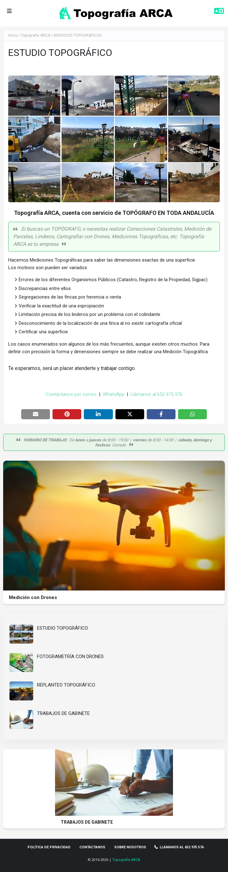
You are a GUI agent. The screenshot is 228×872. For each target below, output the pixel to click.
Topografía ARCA (126, 860)
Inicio (13, 35)
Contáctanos (92, 847)
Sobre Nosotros (130, 847)
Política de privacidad (49, 847)
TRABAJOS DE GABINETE (63, 713)
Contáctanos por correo (71, 394)
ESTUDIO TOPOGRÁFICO (62, 628)
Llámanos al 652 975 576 (156, 394)
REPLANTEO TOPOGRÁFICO (66, 685)
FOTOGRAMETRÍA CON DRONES (70, 656)
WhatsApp (113, 394)
